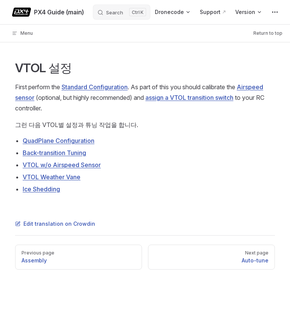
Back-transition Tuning (54, 153)
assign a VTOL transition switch (189, 97)
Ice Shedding (41, 189)
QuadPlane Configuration (58, 140)
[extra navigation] (275, 12)
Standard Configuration (95, 87)
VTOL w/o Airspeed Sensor (62, 165)
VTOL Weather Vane (51, 177)
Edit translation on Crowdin (55, 223)
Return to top (267, 33)
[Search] (121, 12)
